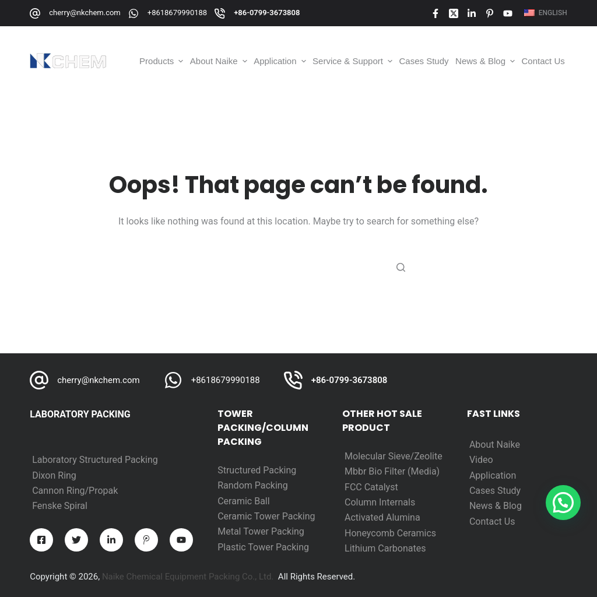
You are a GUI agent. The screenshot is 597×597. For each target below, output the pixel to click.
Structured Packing (256, 470)
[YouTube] (507, 13)
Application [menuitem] (281, 61)
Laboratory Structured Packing (95, 459)
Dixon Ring (54, 475)
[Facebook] (435, 13)
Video (481, 459)
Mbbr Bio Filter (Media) (392, 471)
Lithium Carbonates (385, 548)
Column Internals (380, 502)
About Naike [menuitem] (220, 61)
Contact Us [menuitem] (543, 61)
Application (492, 475)
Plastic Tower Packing (263, 547)
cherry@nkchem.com (85, 12)
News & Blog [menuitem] (486, 61)
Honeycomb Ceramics (390, 533)
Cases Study (495, 490)
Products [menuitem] (162, 61)
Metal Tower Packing (260, 531)
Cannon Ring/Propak (75, 490)
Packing (271, 485)
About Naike (494, 444)
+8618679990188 (177, 12)
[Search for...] (298, 267)
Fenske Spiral (59, 505)
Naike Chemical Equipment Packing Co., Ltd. (188, 576)
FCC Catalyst (371, 487)
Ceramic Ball (243, 501)
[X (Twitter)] (453, 13)
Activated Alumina (382, 517)
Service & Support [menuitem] (353, 61)
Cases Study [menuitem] (424, 61)
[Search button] (400, 267)
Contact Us (492, 521)
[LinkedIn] (471, 13)
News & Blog (495, 505)
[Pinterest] (489, 13)
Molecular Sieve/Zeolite (394, 456)
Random (236, 485)
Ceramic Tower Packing (266, 516)
